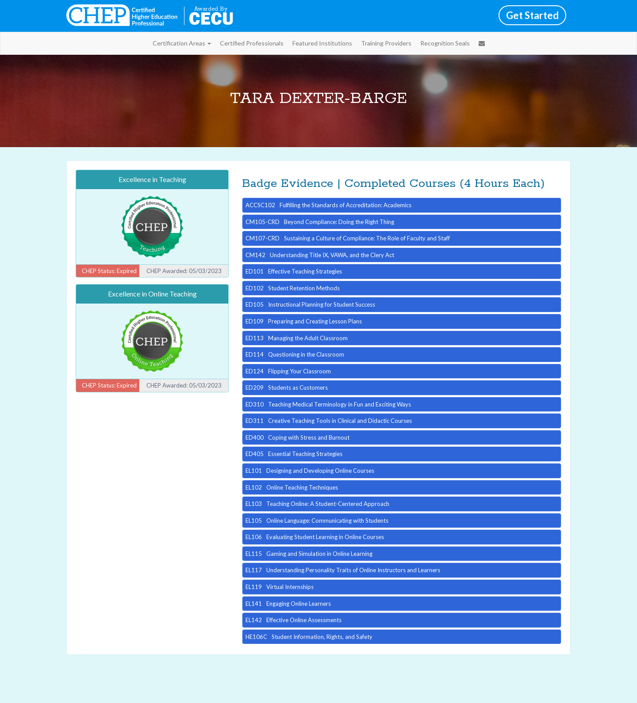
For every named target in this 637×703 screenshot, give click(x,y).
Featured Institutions (322, 43)
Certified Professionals (252, 43)
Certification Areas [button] (182, 43)
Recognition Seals (445, 43)
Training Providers (386, 43)
